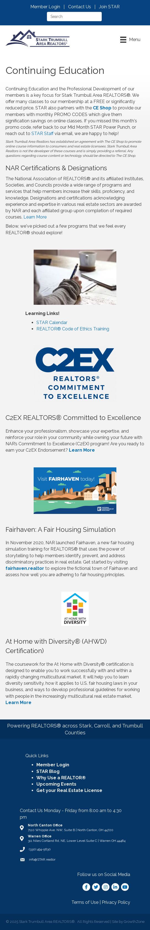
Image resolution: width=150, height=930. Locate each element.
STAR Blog (48, 771)
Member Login (45, 7)
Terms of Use (84, 902)
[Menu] (130, 39)
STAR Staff (42, 133)
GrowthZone (134, 922)
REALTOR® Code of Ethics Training (72, 328)
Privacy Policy (116, 902)
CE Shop (102, 107)
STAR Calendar (51, 322)
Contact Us (79, 7)
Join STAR (109, 7)
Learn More (35, 217)
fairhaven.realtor (25, 568)
